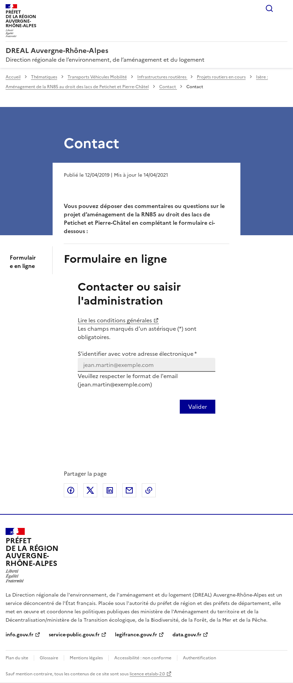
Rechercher (269, 8)
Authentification (199, 658)
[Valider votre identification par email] (197, 407)
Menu (283, 8)
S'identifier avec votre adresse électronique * (137, 354)
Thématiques (44, 77)
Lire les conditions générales (115, 320)
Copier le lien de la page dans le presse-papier (149, 490)
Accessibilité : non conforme (142, 658)
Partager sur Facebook (71, 490)
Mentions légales (86, 658)
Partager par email (129, 490)
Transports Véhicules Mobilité (97, 77)
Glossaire (49, 658)
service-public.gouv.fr (74, 634)
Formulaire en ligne (23, 261)
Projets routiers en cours (221, 77)
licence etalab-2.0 (147, 674)
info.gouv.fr (19, 634)
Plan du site (17, 658)
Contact (168, 87)
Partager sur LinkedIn (110, 490)
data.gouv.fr (186, 634)
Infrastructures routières (162, 77)
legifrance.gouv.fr (136, 634)
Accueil (13, 77)
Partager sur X (90, 490)
